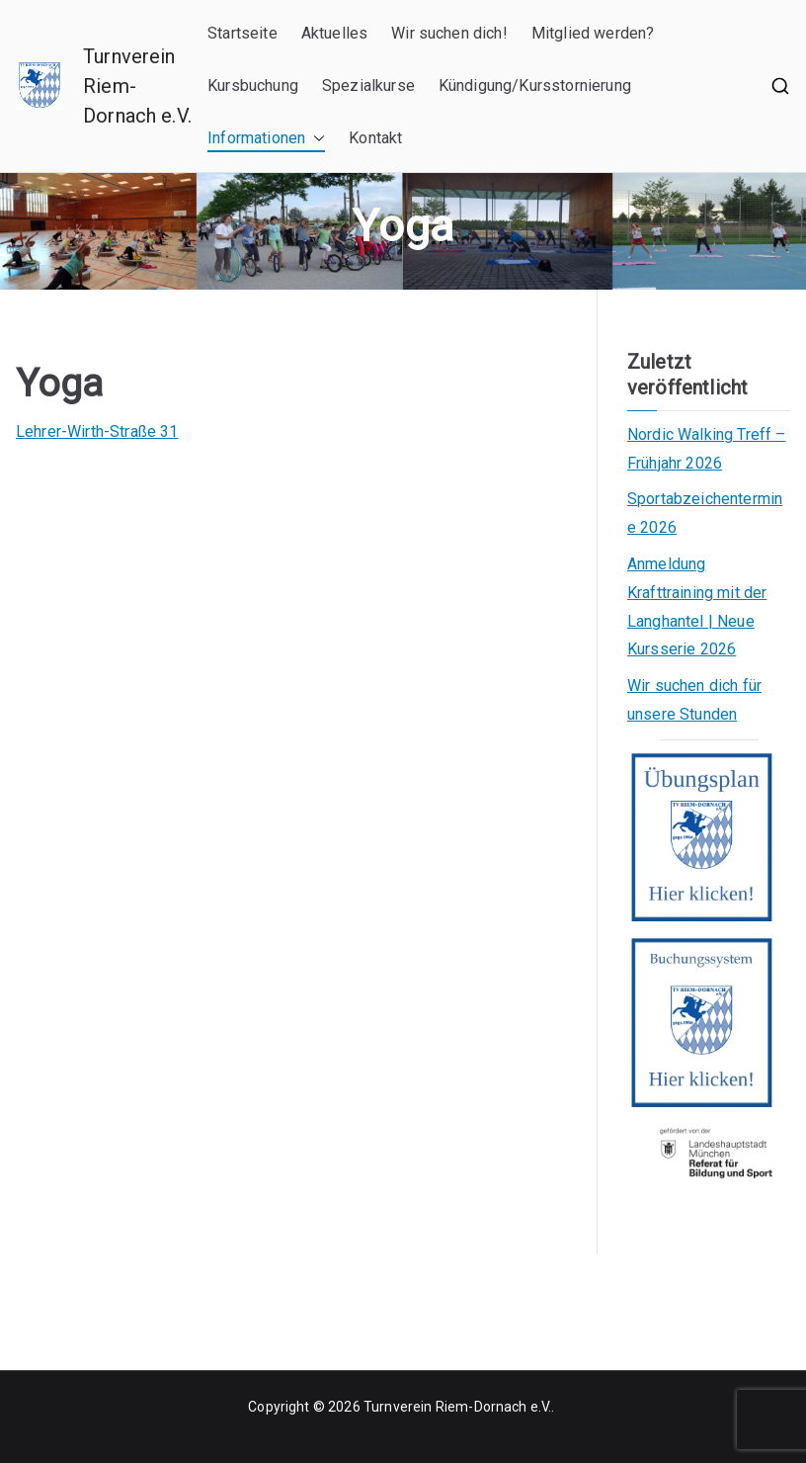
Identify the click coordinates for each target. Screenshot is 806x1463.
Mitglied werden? (593, 33)
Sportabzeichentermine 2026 (704, 513)
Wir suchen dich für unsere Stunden (694, 700)
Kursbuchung (252, 85)
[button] (315, 139)
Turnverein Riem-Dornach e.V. (457, 1407)
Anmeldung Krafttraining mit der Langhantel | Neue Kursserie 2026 (696, 606)
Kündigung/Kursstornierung (535, 85)
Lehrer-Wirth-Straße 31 (97, 431)
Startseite (242, 33)
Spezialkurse (368, 85)
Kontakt (375, 138)
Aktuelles (334, 33)
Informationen (266, 139)
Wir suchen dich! (449, 33)
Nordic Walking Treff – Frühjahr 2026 (706, 449)
